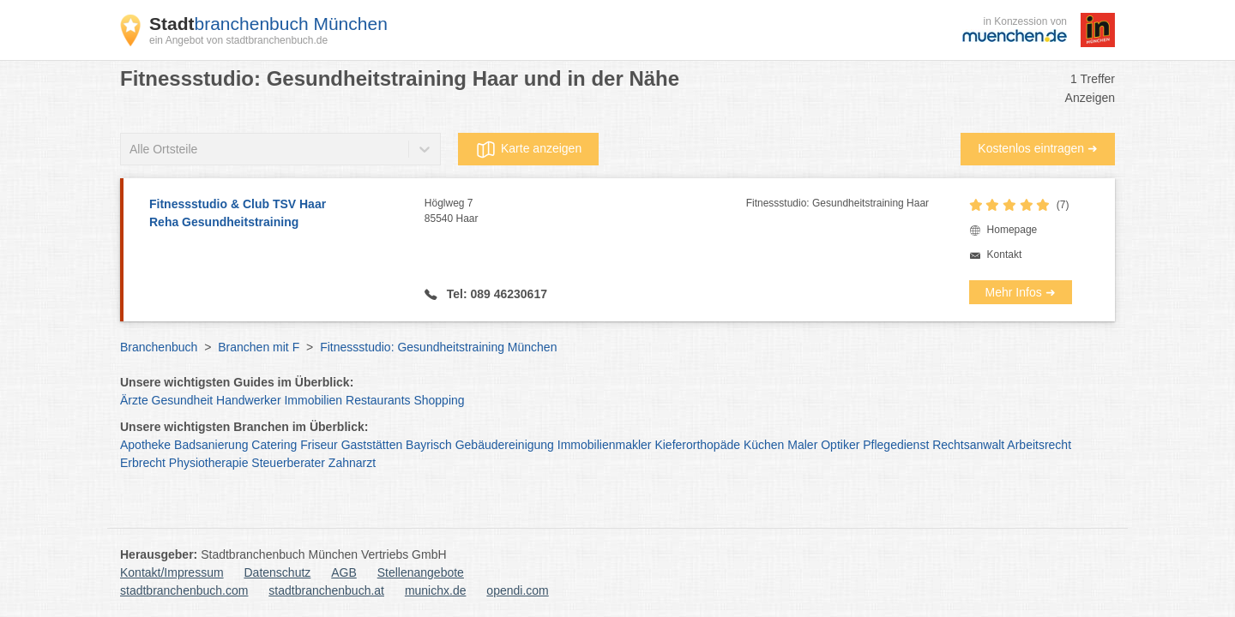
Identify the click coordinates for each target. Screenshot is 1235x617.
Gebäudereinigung (504, 445)
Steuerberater (288, 463)
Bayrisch (429, 445)
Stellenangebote (420, 572)
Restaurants (378, 400)
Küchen (764, 445)
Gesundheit (183, 400)
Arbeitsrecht (1039, 445)
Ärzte (134, 400)
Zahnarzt (352, 463)
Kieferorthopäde (697, 445)
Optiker (840, 445)
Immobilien (313, 400)
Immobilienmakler (604, 445)
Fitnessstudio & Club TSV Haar (278, 214)
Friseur (319, 445)
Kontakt (1004, 255)
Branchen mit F (258, 347)
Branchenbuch (158, 347)
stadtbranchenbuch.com (184, 590)
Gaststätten (372, 445)
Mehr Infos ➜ (1020, 292)
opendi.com (517, 590)
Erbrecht (143, 463)
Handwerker (248, 400)
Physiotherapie (209, 463)
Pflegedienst (896, 445)
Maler (802, 445)
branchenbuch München (268, 23)
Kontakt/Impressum (172, 572)
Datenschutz (277, 572)
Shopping (438, 400)
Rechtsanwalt (968, 445)
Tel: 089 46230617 (495, 294)
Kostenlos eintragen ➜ (1038, 148)
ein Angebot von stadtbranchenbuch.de (238, 40)
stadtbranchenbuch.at (326, 590)
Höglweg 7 (585, 211)
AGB (344, 572)
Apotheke (145, 445)
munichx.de (436, 590)
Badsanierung (211, 445)
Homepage (1012, 230)
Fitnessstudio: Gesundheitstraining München (438, 347)
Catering (274, 445)
